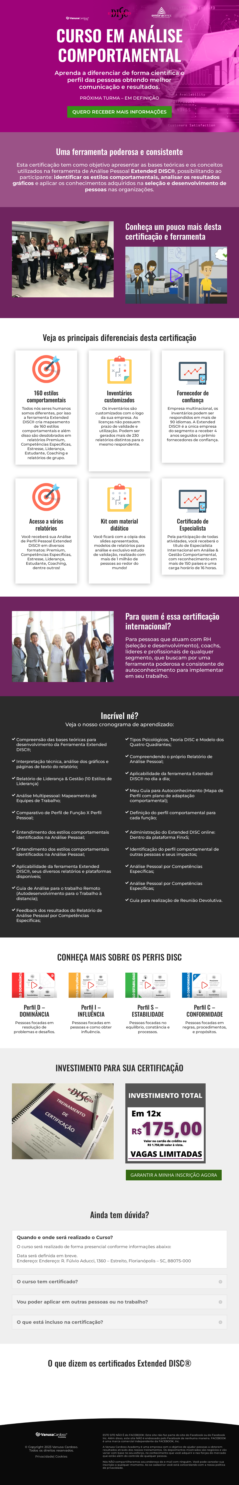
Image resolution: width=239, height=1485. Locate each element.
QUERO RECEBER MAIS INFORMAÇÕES (119, 112)
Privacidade (44, 1456)
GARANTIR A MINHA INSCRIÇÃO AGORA (173, 1175)
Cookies (61, 1456)
